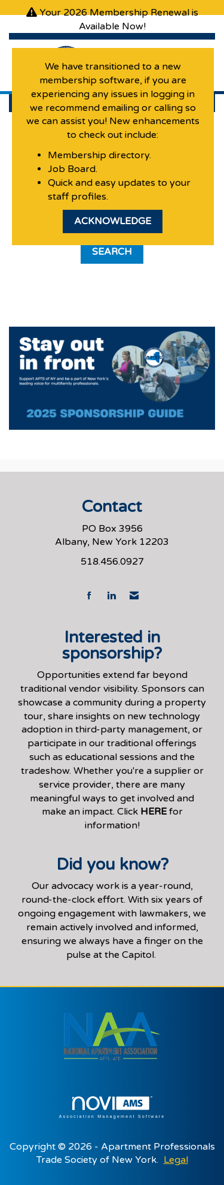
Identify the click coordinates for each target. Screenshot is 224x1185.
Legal (176, 1160)
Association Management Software (112, 1107)
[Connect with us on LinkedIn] (111, 596)
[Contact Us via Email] (134, 596)
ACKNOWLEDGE (112, 221)
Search (112, 252)
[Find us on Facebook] (89, 596)
